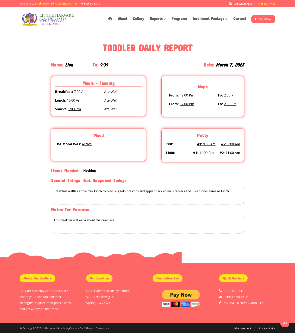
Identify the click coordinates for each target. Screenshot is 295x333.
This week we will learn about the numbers (147, 224)
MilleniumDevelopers (96, 328)
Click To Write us (236, 297)
